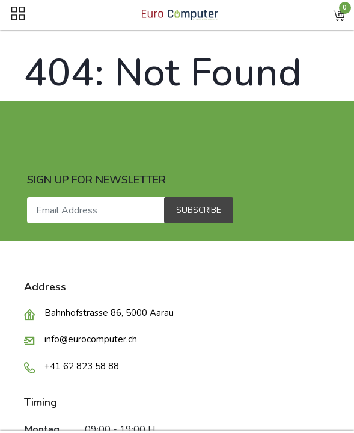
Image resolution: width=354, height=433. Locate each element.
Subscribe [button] (198, 210)
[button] (339, 15)
